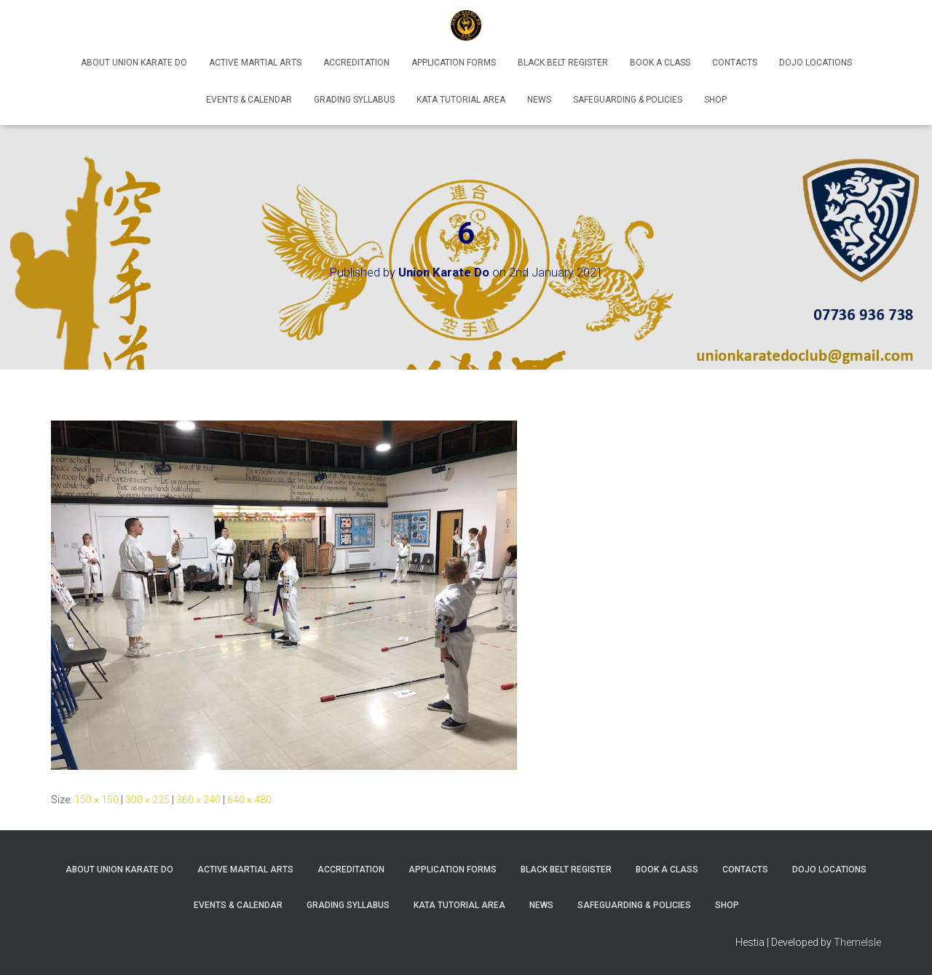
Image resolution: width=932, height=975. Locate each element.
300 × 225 (147, 799)
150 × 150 (96, 799)
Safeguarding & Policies (627, 100)
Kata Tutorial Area (460, 100)
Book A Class (660, 62)
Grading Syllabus (354, 100)
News (539, 100)
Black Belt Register (563, 62)
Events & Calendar (249, 100)
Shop (715, 100)
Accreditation (356, 62)
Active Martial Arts (255, 62)
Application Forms (453, 62)
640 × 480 (249, 799)
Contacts (734, 62)
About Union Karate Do (134, 62)
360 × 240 (198, 799)
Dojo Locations (815, 62)
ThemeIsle (857, 942)
